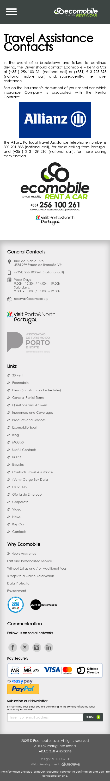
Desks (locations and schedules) (36, 390)
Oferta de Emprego (27, 494)
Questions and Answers (29, 405)
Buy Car (18, 524)
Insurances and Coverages (32, 412)
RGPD (16, 457)
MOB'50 (18, 442)
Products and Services (28, 420)
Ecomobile (20, 383)
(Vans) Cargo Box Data (30, 479)
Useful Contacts (24, 450)
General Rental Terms (28, 398)
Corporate (20, 502)
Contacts (19, 532)
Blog (15, 435)
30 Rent (17, 375)
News (16, 517)
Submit (93, 717)
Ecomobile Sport (24, 427)
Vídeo (16, 509)
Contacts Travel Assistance (32, 472)
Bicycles (18, 465)
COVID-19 (19, 487)
